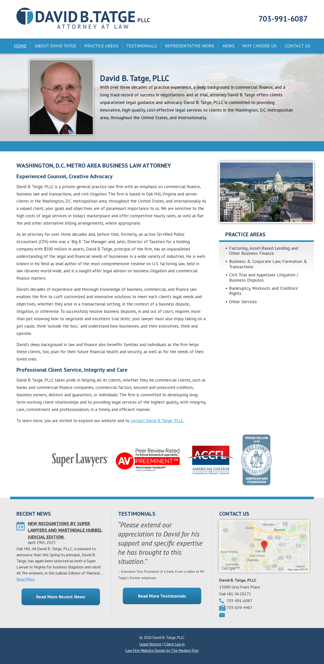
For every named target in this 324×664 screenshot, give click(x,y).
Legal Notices (150, 644)
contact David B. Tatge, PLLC (157, 420)
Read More (25, 579)
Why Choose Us (259, 46)
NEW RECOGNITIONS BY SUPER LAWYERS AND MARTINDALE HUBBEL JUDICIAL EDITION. (65, 530)
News (228, 46)
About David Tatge (55, 46)
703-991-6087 (283, 19)
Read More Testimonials (162, 596)
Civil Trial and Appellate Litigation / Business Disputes (263, 277)
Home (20, 46)
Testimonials (141, 46)
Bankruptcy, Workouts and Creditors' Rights (263, 290)
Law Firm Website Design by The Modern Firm (162, 650)
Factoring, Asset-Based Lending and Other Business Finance (263, 250)
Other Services (243, 301)
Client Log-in (174, 644)
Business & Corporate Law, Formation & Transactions (268, 263)
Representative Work (189, 46)
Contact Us (297, 46)
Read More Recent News (60, 597)
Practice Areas (101, 46)
